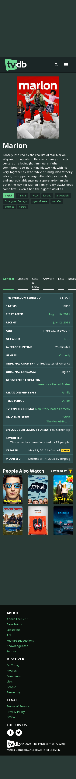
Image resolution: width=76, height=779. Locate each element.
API (9, 635)
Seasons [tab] (23, 278)
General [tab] (8, 278)
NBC (67, 339)
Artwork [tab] (48, 278)
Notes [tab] (72, 278)
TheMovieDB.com (58, 421)
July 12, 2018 (61, 322)
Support (12, 651)
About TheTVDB (17, 619)
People (11, 687)
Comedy (64, 355)
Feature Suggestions (20, 640)
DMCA (11, 717)
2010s (66, 401)
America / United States (54, 384)
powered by (62, 471)
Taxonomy (14, 692)
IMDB (66, 417)
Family (65, 392)
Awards (12, 670)
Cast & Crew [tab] (35, 283)
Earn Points (14, 624)
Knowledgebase (17, 646)
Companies (14, 676)
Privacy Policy (16, 712)
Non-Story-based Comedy (52, 409)
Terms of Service (18, 706)
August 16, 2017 (59, 314)
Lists (10, 681)
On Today (13, 665)
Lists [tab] (61, 278)
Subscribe (13, 630)
